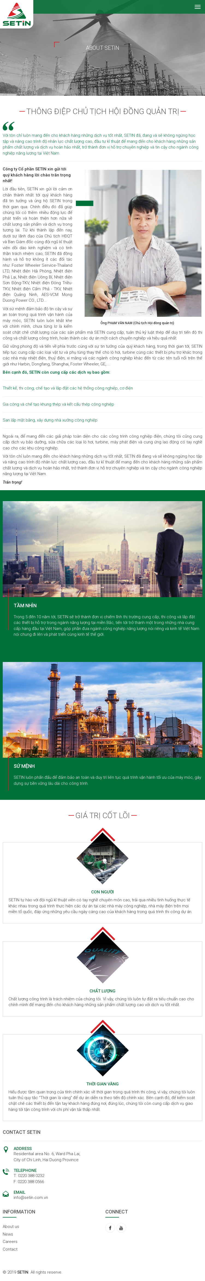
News (8, 1234)
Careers (10, 1241)
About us (11, 1226)
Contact (10, 1249)
